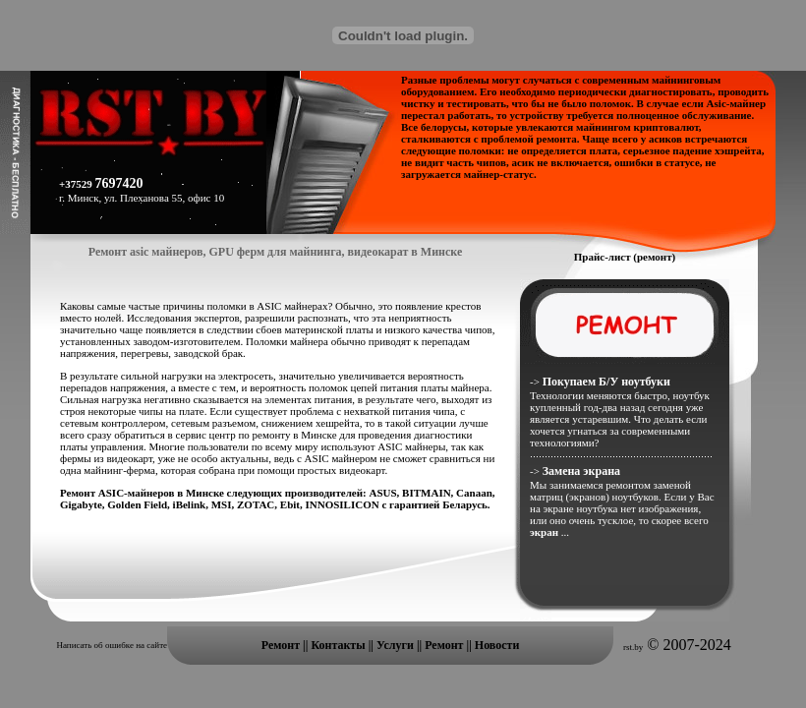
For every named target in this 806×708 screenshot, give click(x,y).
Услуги (396, 645)
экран (545, 532)
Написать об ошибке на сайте (111, 645)
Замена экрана (581, 471)
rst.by (633, 647)
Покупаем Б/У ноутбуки (606, 381)
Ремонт (280, 645)
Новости (497, 645)
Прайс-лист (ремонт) (625, 257)
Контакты (339, 645)
